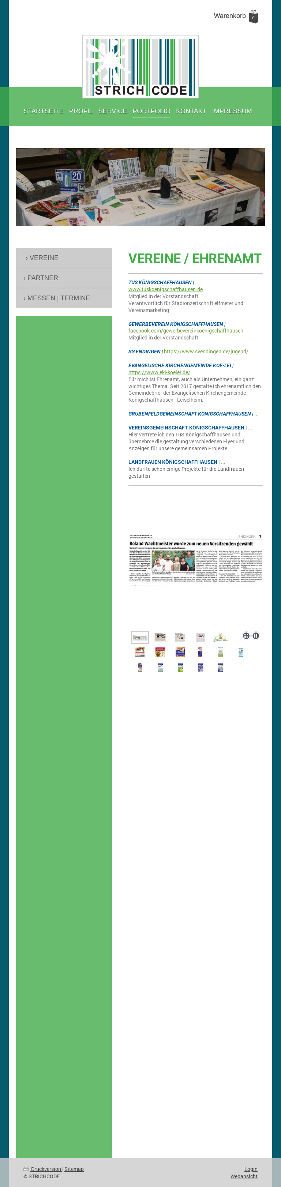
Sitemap (74, 1168)
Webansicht (244, 1176)
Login (251, 1168)
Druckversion (42, 1168)
